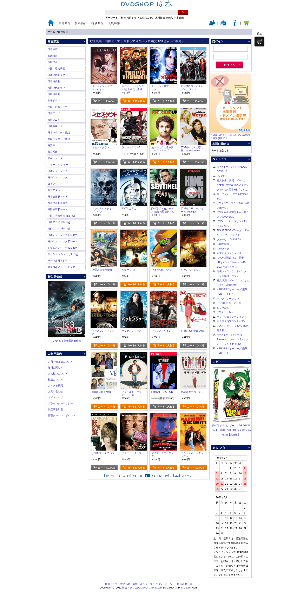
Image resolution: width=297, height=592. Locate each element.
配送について (55, 379)
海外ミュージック (57, 177)
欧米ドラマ (54, 100)
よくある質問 (55, 385)
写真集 (51, 145)
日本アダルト (55, 183)
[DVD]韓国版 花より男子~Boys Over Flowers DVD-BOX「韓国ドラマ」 (231, 262)
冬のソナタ (223, 248)
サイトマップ (55, 397)
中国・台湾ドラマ (57, 107)
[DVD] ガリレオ (225, 312)
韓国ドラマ (133, 17)
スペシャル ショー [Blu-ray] (63, 254)
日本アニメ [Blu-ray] (59, 222)
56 (141, 475)
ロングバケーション (228, 298)
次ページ (187, 475)
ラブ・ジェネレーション (230, 316)
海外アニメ (54, 119)
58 (153, 475)
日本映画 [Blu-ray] (57, 196)
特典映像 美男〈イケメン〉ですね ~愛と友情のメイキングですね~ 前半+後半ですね (233, 185)
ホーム (51, 31)
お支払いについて (58, 373)
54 (128, 475)
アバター (222, 175)
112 (176, 475)
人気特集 (114, 23)
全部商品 (64, 23)
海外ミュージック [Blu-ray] (62, 241)
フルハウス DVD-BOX (229, 239)
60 (166, 475)
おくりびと (223, 307)
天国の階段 (223, 244)
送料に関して (55, 367)
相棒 (123, 17)
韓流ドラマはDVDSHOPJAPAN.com (142, 587)
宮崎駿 (169, 17)
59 (160, 475)
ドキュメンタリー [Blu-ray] (62, 247)
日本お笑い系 (55, 126)
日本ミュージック (57, 171)
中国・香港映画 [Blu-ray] (61, 215)
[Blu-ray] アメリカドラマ (61, 267)
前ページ (110, 475)
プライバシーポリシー (60, 403)
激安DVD (125, 584)
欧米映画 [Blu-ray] (57, 203)
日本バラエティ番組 (59, 132)
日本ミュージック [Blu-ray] (62, 235)
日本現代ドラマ (56, 75)
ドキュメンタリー (57, 158)
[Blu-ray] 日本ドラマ (59, 260)
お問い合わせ (55, 391)
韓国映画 (53, 62)
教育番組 (53, 151)
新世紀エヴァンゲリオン (230, 253)
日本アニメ (54, 113)
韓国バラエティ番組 (59, 139)
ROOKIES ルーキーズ (229, 303)
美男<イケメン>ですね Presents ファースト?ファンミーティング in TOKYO (232, 339)
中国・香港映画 (56, 68)
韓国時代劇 (54, 94)
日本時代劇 (54, 81)
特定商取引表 (55, 409)
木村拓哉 (160, 17)
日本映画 (53, 49)
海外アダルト (55, 190)
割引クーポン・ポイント (61, 415)
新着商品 (81, 23)
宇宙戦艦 (179, 17)
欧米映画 (63, 31)
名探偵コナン (147, 17)
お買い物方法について (60, 361)
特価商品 (97, 23)
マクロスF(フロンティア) (231, 321)
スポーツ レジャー (58, 164)
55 (134, 475)
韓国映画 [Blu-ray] (57, 209)
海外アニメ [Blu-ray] (59, 228)
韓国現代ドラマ (56, 87)
